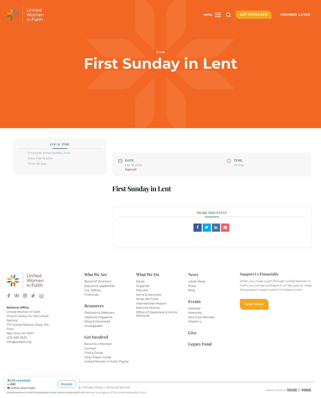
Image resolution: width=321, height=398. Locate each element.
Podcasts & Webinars (99, 312)
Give (192, 332)
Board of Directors (97, 281)
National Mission (148, 308)
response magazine (98, 317)
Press (192, 286)
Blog (191, 290)
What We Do (147, 274)
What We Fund (147, 299)
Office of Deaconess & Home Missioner (156, 314)
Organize (142, 286)
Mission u (195, 321)
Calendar (194, 308)
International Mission (151, 303)
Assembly (195, 312)
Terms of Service (118, 387)
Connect (90, 348)
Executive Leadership (99, 286)
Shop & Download (97, 321)
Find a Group (93, 352)
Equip (140, 281)
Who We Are (95, 274)
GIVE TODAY (254, 304)
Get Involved (254, 15)
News (193, 274)
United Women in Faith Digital (106, 361)
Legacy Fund (200, 344)
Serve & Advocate (148, 294)
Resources (94, 305)
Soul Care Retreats (201, 317)
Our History (92, 290)
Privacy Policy (93, 387)
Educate (142, 290)
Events (194, 301)
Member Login (295, 15)
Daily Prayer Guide (97, 357)
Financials (91, 294)
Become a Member (98, 344)
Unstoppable (93, 326)
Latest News (197, 281)
